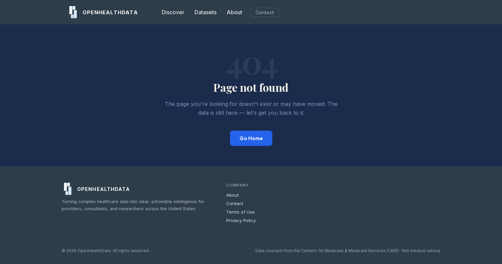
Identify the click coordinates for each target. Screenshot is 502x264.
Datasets (205, 12)
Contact (264, 12)
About (234, 12)
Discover (173, 12)
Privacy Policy (241, 220)
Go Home (251, 138)
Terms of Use (240, 212)
